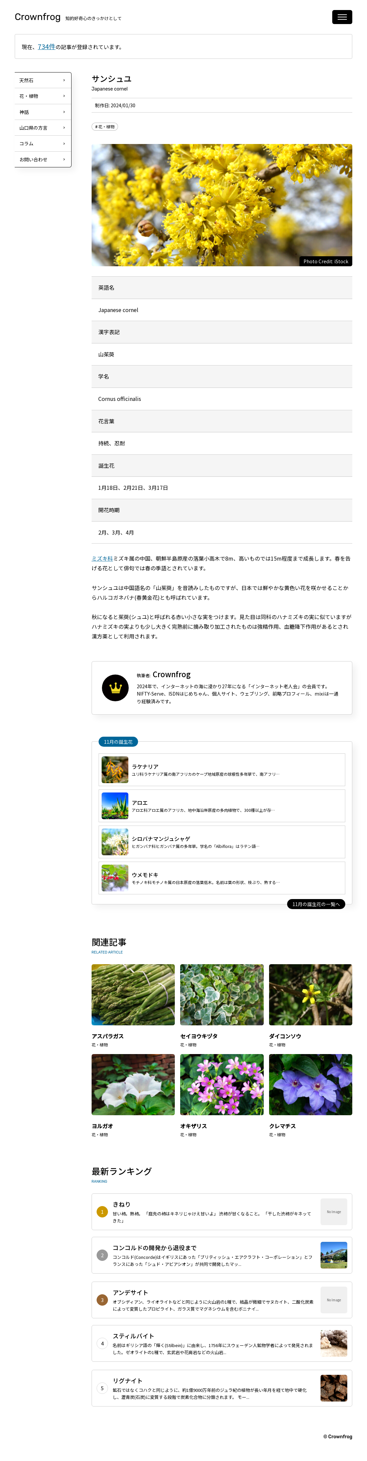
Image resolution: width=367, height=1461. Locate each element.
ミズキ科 (102, 558)
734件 (46, 46)
